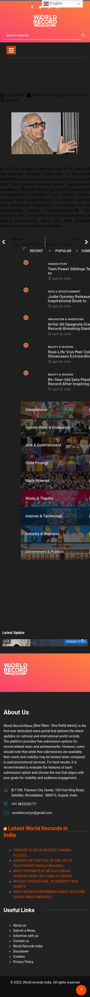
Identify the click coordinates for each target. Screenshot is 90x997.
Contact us (21, 941)
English (53, 4)
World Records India (28, 946)
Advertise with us (25, 936)
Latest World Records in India (36, 831)
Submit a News (24, 930)
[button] (34, 643)
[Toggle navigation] (11, 50)
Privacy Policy (23, 962)
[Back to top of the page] (81, 990)
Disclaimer (21, 951)
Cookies (19, 956)
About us (19, 925)
